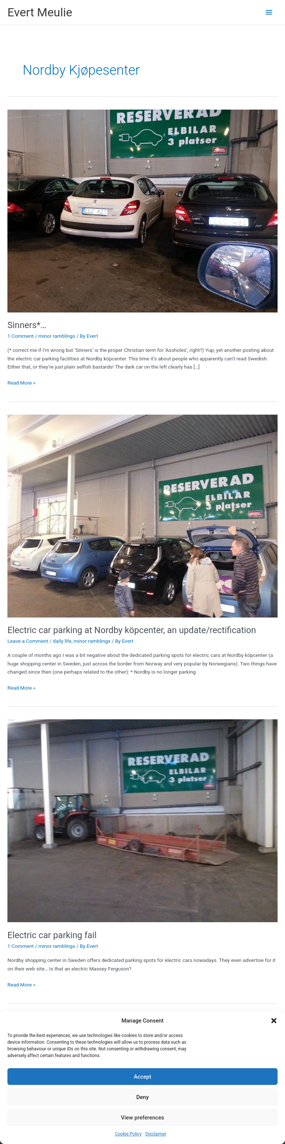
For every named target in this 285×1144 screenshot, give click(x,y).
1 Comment (20, 336)
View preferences (142, 1117)
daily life (62, 641)
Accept (142, 1076)
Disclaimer (156, 1134)
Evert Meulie (39, 12)
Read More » (21, 382)
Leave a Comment (27, 641)
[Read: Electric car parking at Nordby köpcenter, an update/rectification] (142, 515)
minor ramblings (56, 336)
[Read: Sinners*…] (142, 210)
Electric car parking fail (51, 935)
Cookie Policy (128, 1134)
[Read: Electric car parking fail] (142, 820)
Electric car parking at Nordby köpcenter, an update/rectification (131, 630)
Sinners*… (26, 325)
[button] (274, 1020)
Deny (142, 1097)
